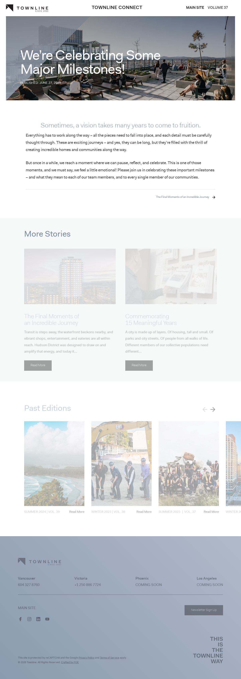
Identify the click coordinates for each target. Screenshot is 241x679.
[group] (54, 469)
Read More (38, 366)
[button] (213, 411)
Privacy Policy (86, 659)
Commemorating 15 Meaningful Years (151, 321)
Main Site (195, 8)
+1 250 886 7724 (87, 586)
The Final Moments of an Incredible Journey (182, 197)
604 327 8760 (29, 586)
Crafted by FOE (70, 664)
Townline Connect (117, 8)
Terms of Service (109, 659)
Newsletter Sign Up (204, 611)
